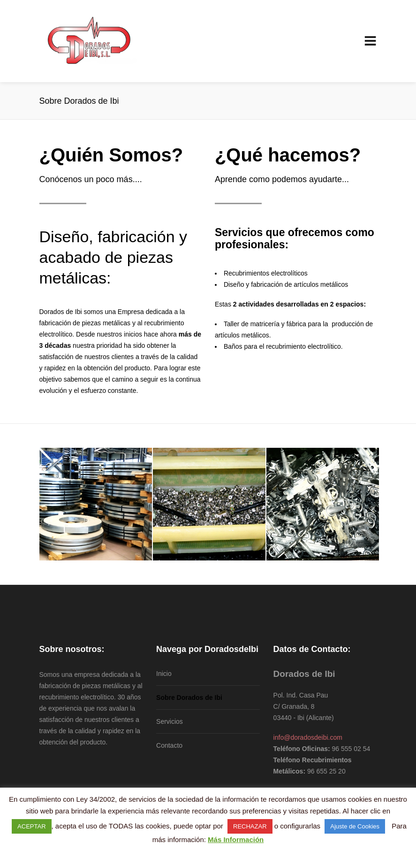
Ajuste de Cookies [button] (354, 826)
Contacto (169, 745)
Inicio (164, 673)
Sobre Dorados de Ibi (189, 697)
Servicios (169, 721)
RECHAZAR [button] (250, 826)
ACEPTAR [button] (31, 826)
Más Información (236, 839)
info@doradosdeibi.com (307, 737)
